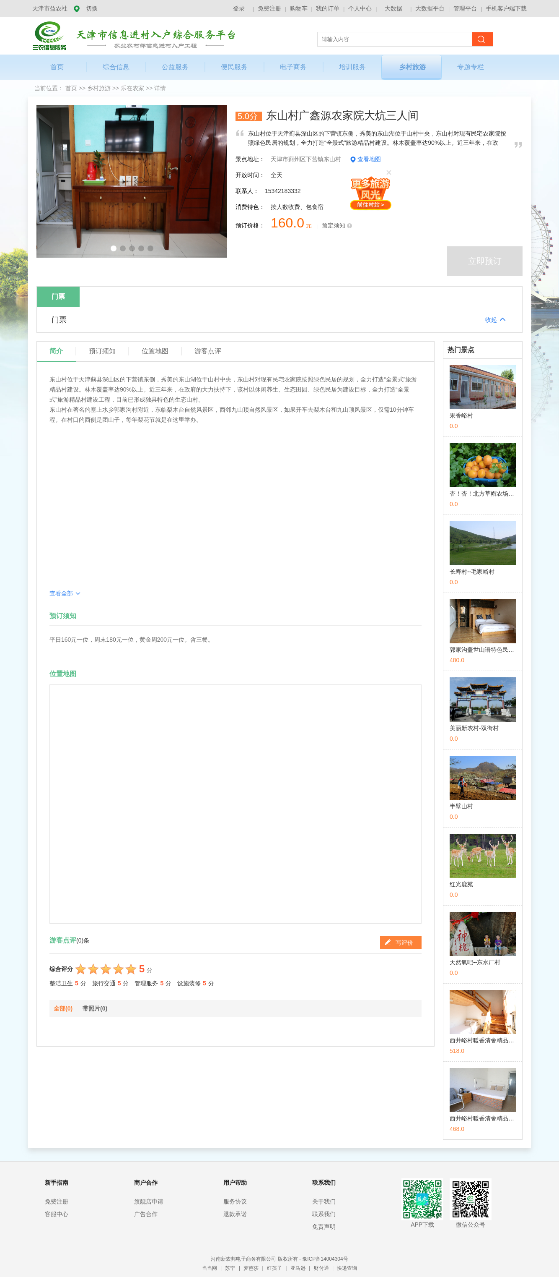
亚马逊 (298, 1268)
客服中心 (56, 1214)
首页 (57, 67)
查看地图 (369, 159)
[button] (113, 248)
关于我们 (324, 1201)
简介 (56, 351)
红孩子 (275, 1268)
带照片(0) (95, 1008)
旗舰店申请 (148, 1201)
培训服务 (352, 67)
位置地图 (155, 351)
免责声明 (324, 1226)
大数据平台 (430, 8)
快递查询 (347, 1268)
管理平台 (465, 8)
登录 (239, 8)
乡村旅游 (412, 67)
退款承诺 (235, 1214)
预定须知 (333, 225)
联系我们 (324, 1214)
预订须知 (102, 351)
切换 (92, 8)
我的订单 (327, 8)
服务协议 (235, 1201)
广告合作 (146, 1214)
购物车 (299, 8)
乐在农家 (133, 88)
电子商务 (293, 67)
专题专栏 (470, 67)
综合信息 (116, 67)
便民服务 (234, 67)
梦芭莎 (251, 1268)
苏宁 (230, 1268)
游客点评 (207, 351)
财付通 (322, 1268)
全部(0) (63, 1008)
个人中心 (360, 8)
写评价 (399, 942)
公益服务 (175, 67)
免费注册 (269, 8)
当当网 (210, 1268)
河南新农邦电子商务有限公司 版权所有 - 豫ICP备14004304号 (279, 1259)
